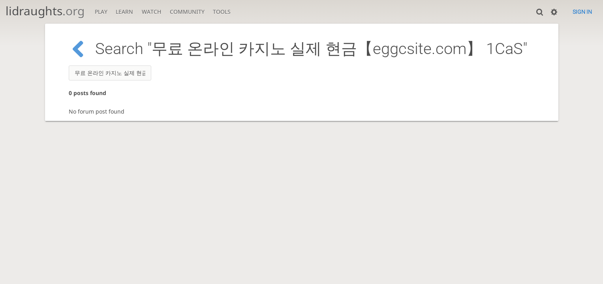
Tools (222, 11)
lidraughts (45, 11)
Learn (124, 11)
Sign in (582, 12)
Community (187, 11)
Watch (151, 11)
